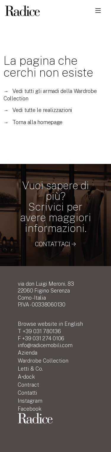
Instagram (30, 401)
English (50, 324)
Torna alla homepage (33, 122)
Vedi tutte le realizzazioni (38, 110)
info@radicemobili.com (45, 345)
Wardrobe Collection (43, 361)
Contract (28, 385)
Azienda (27, 353)
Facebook (29, 409)
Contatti (27, 393)
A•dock (26, 377)
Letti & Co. (30, 369)
